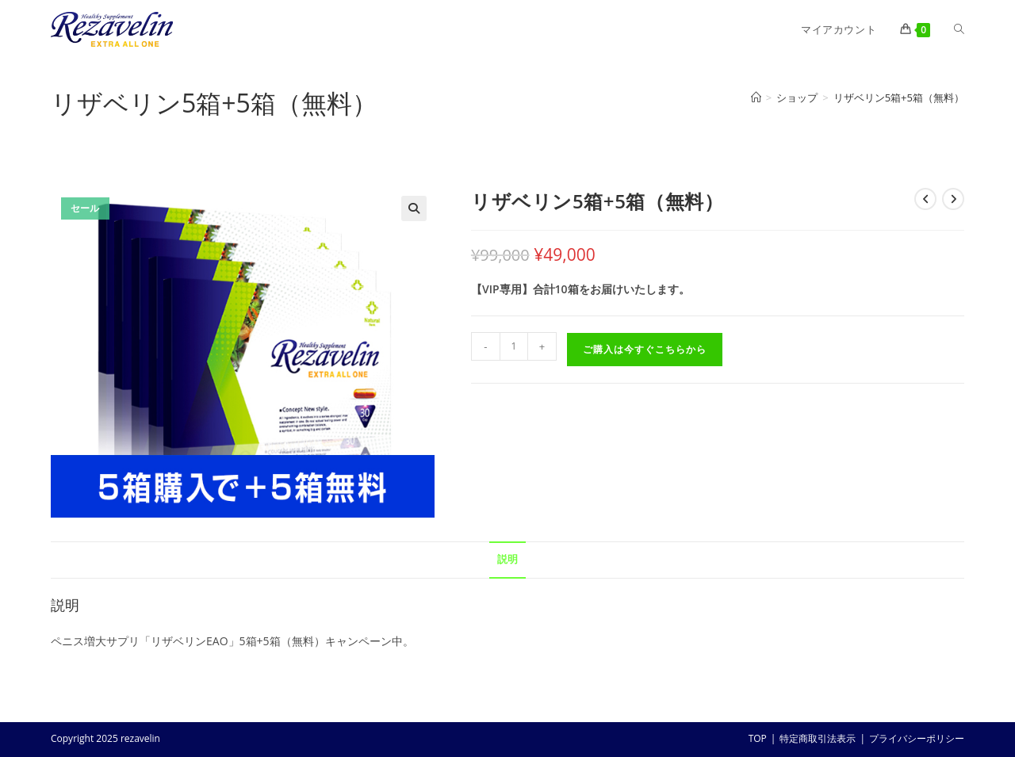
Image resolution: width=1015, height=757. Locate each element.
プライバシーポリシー (916, 738)
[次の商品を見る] (953, 199)
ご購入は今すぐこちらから (645, 349)
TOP (758, 738)
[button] (414, 208)
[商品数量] (514, 346)
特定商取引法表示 (817, 738)
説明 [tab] (507, 559)
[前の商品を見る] (925, 199)
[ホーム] (756, 97)
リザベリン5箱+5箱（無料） (898, 97)
